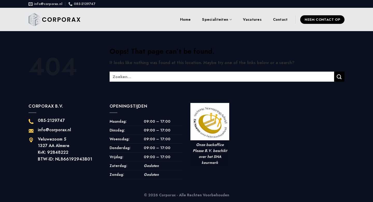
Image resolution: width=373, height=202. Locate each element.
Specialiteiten (217, 19)
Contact (280, 19)
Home (185, 19)
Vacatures (252, 19)
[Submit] (339, 77)
